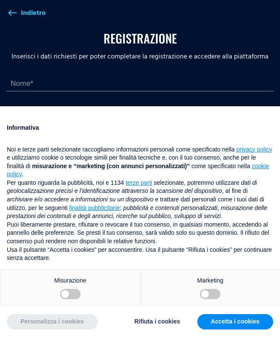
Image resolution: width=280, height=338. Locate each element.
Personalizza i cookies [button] (52, 321)
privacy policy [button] (254, 149)
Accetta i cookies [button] (235, 321)
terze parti (139, 182)
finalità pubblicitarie (94, 207)
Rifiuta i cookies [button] (157, 321)
